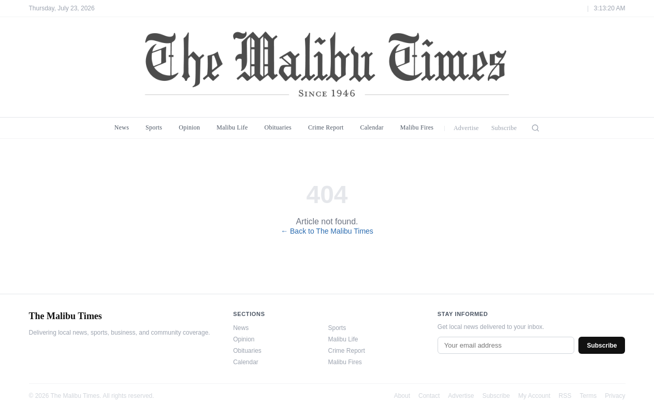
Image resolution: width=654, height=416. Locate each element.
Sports (154, 127)
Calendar (371, 127)
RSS (565, 395)
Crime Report (326, 127)
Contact (429, 395)
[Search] (535, 128)
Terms (588, 395)
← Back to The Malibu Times (327, 231)
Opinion (189, 127)
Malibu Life (232, 127)
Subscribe (504, 128)
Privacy (615, 395)
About (402, 395)
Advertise (466, 128)
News (121, 127)
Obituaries (278, 127)
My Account (534, 395)
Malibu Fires (417, 127)
